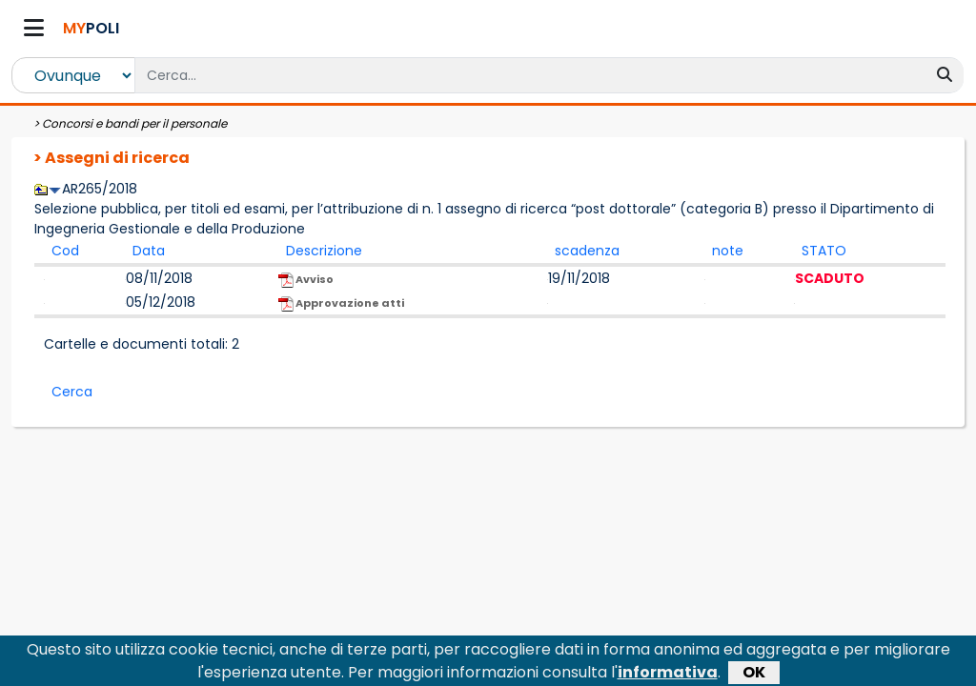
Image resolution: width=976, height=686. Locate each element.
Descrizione (324, 250)
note (727, 250)
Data (148, 250)
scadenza (587, 250)
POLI (91, 28)
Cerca (71, 391)
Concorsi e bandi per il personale (134, 123)
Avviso (306, 280)
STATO (824, 250)
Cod (65, 250)
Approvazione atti (341, 303)
